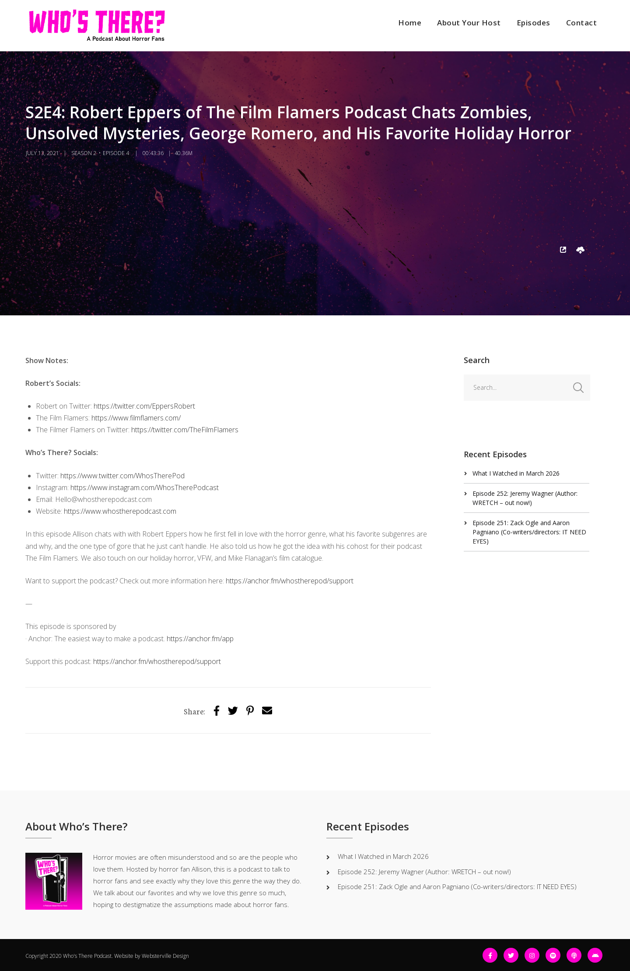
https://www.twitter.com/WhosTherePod (122, 475)
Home (409, 23)
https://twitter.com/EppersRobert (144, 406)
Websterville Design (165, 956)
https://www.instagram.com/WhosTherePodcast (144, 487)
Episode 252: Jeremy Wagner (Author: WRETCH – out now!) (424, 871)
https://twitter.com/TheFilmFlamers (184, 429)
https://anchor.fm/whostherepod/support (290, 581)
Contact (581, 23)
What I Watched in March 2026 (516, 473)
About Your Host (469, 23)
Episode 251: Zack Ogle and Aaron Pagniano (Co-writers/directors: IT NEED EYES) (529, 532)
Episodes (533, 23)
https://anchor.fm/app (200, 638)
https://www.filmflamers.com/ (136, 418)
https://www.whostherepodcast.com (120, 511)
